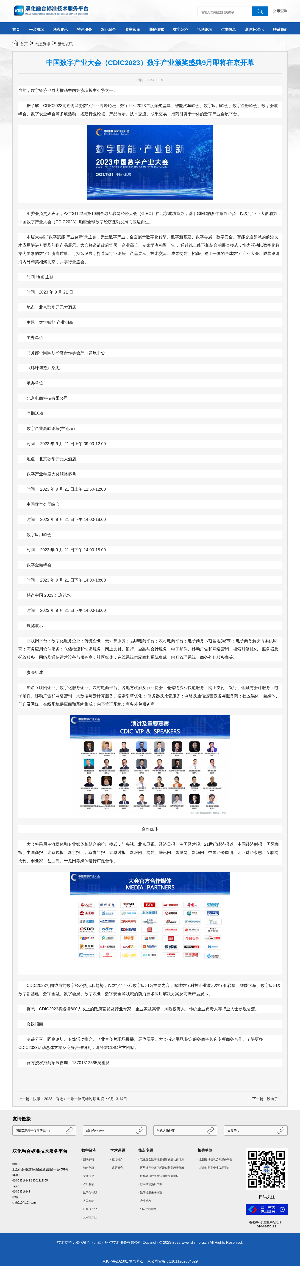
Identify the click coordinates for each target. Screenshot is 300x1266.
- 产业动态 (144, 1200)
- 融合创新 (87, 1167)
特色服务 (84, 29)
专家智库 (132, 29)
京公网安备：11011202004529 (172, 1261)
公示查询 (280, 11)
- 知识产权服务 (147, 1209)
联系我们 (280, 29)
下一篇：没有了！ (267, 1099)
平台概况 (36, 29)
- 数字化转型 (89, 1192)
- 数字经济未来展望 (150, 1192)
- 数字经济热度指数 (150, 1184)
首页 (16, 29)
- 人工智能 (87, 1200)
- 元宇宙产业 (89, 1217)
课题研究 (156, 29)
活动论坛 (204, 29)
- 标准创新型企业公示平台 (213, 1167)
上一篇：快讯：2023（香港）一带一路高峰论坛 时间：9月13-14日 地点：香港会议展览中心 (75, 1099)
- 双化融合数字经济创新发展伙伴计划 (161, 1159)
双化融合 (108, 29)
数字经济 (180, 29)
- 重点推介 (116, 1159)
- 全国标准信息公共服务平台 (214, 1159)
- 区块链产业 (89, 1209)
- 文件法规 (87, 1176)
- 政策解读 (87, 1184)
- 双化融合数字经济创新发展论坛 (158, 1176)
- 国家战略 (87, 1159)
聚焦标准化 (254, 29)
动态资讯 (60, 29)
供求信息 (228, 29)
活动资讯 (65, 44)
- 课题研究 (116, 1167)
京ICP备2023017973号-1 (122, 1261)
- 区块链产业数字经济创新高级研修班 (161, 1167)
